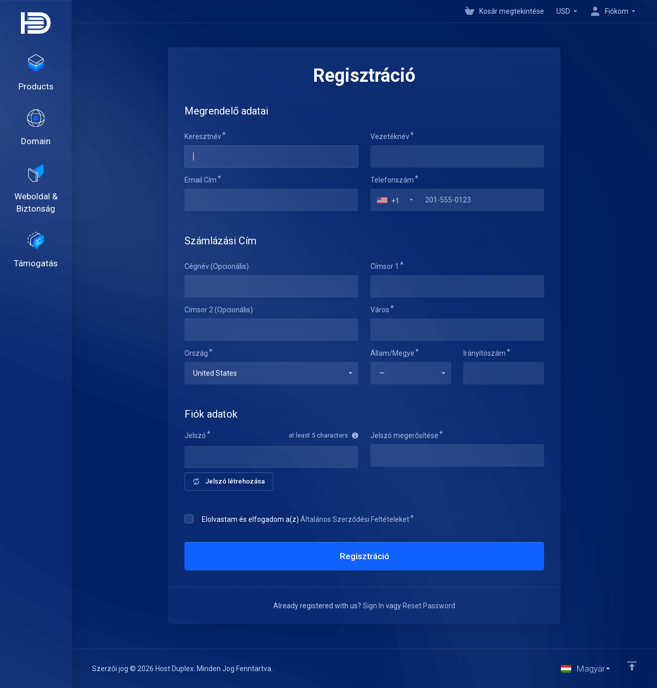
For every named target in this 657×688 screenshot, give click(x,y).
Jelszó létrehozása (229, 481)
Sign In (373, 606)
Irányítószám (484, 353)
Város (379, 310)
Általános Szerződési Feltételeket (354, 519)
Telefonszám (392, 180)
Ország (196, 353)
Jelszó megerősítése (404, 435)
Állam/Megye (392, 353)
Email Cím (200, 180)
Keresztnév (202, 136)
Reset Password (429, 606)
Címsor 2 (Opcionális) (218, 310)
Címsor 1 (384, 266)
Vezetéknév (389, 136)
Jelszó (195, 435)
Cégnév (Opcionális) (216, 266)
